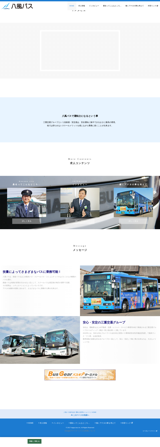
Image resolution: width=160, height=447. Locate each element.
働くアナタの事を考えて (134, 6)
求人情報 (81, 6)
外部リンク (153, 6)
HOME (71, 6)
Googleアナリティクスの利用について (80, 431)
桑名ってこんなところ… (112, 6)
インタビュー (94, 6)
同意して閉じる (34, 441)
